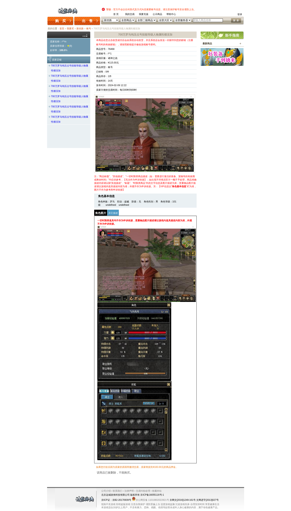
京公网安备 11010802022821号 (150, 500)
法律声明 (129, 491)
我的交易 (130, 14)
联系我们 (117, 491)
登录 (239, 14)
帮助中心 (171, 14)
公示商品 (157, 14)
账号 (88, 28)
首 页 (116, 14)
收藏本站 (157, 491)
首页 (62, 28)
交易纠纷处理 (143, 491)
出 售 (87, 21)
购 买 (60, 21)
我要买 (70, 28)
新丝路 (80, 28)
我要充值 (143, 14)
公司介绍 (106, 491)
